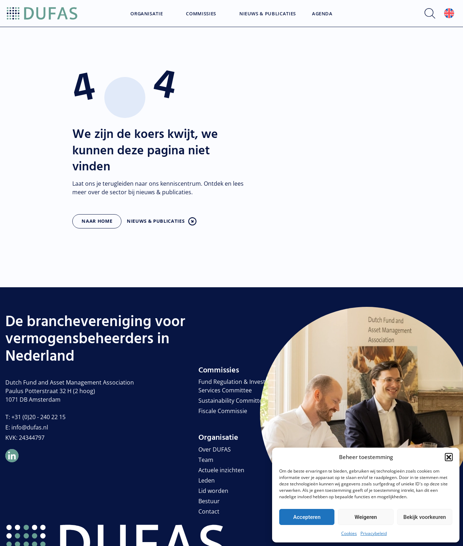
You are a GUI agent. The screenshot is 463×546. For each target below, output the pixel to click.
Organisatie (146, 14)
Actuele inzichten (221, 470)
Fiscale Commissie (222, 411)
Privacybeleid (373, 533)
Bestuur (209, 501)
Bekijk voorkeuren (424, 517)
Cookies (349, 533)
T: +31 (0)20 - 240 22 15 (35, 417)
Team (205, 460)
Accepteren (307, 517)
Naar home (97, 221)
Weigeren (366, 517)
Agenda (322, 14)
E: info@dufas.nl (26, 427)
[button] (448, 456)
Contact (208, 511)
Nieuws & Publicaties (267, 14)
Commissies (201, 14)
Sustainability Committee (232, 401)
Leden (206, 480)
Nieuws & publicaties (155, 221)
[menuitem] (449, 13)
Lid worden (213, 491)
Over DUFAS (214, 449)
